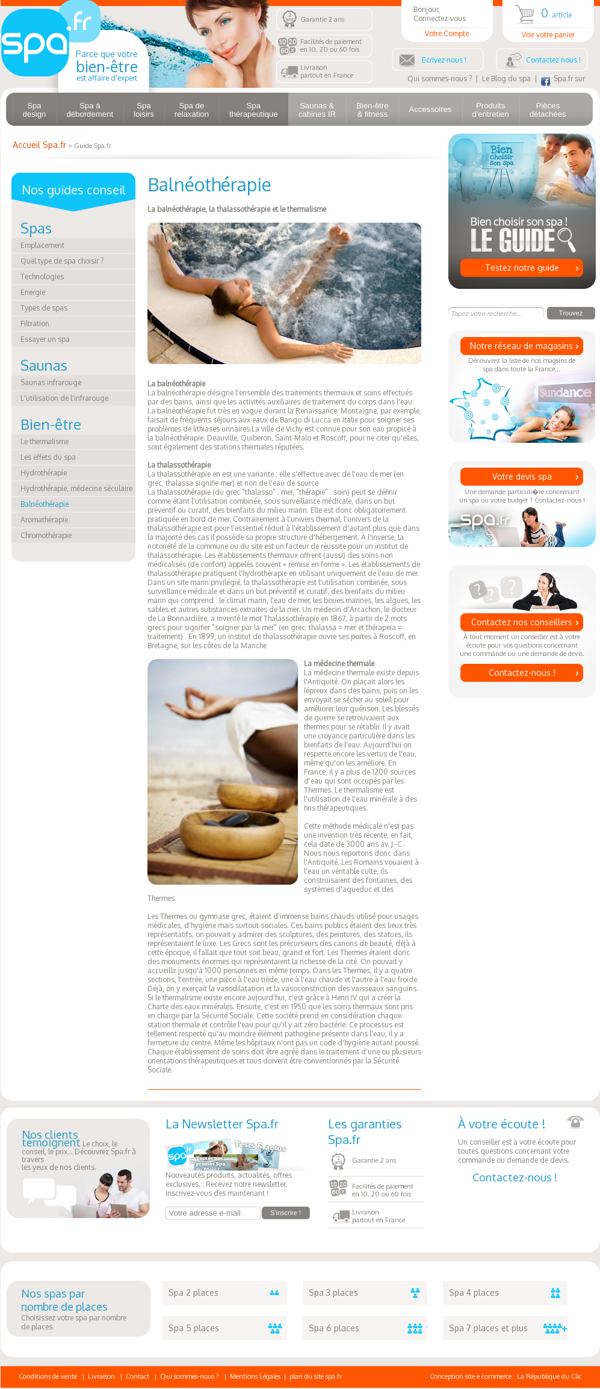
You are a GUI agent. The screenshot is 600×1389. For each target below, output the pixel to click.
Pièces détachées (548, 110)
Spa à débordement (89, 110)
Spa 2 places (228, 1293)
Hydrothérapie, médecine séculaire (76, 488)
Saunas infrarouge (50, 382)
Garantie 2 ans (322, 19)
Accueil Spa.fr (39, 145)
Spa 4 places (508, 1293)
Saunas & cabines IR (317, 110)
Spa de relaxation (192, 110)
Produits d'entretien (490, 110)
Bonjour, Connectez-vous (447, 21)
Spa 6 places (368, 1328)
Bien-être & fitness (372, 110)
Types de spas (43, 307)
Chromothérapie (46, 535)
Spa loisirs (144, 110)
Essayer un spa (45, 339)
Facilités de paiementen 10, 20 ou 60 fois (331, 45)
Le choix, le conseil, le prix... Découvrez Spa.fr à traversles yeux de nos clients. (79, 1151)
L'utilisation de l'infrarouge (64, 398)
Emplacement (42, 245)
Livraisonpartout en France (326, 71)
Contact (137, 1376)
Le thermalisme (44, 441)
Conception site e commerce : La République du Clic (506, 1376)
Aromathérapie (44, 519)
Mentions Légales (255, 1376)
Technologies (42, 276)
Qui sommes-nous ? (439, 78)
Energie (32, 292)
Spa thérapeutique (253, 110)
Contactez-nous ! (522, 672)
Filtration (34, 323)
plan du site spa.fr (315, 1376)
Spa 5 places (228, 1328)
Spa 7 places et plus (508, 1328)
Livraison (101, 1376)
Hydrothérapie (43, 472)
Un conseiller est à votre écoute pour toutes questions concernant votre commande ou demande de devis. (521, 1140)
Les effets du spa (48, 457)
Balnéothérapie (44, 504)
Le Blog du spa (506, 78)
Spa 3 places (368, 1293)
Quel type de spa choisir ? (62, 260)
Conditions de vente (48, 1376)
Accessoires (430, 109)
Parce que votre (107, 65)
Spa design (34, 110)
